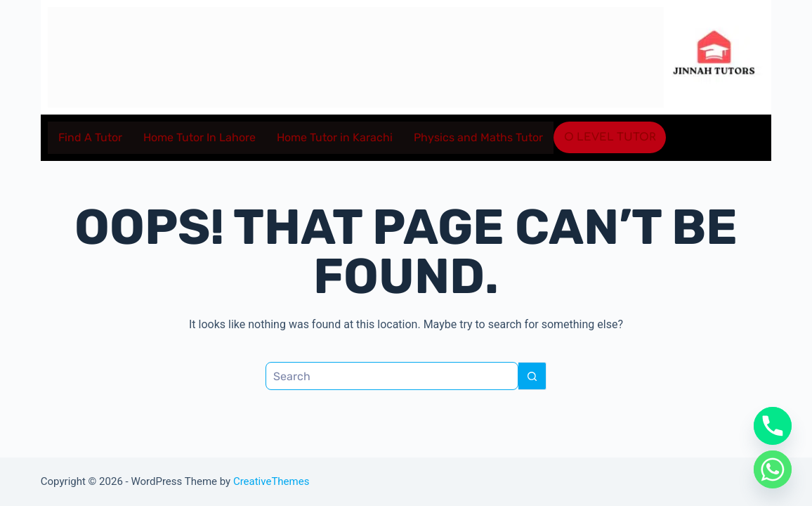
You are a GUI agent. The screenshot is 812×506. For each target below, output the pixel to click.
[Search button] (532, 376)
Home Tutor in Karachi (335, 137)
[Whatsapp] (773, 469)
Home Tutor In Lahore (199, 137)
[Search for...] (392, 376)
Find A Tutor (90, 137)
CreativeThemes (271, 481)
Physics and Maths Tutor (478, 137)
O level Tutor (609, 137)
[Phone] (773, 426)
